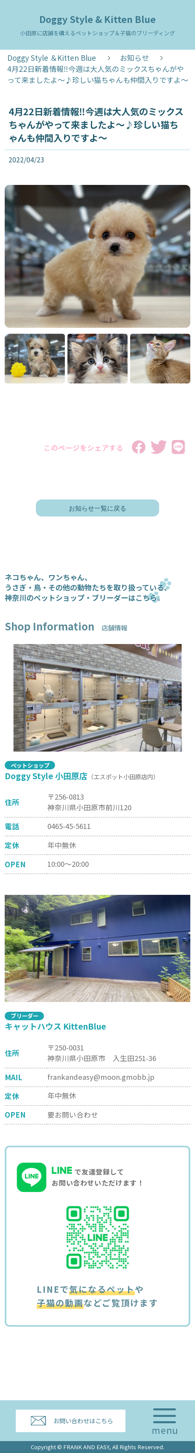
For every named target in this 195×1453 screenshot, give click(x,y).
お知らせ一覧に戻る (97, 508)
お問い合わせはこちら (83, 1420)
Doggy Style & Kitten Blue (97, 24)
